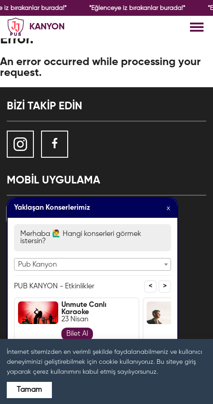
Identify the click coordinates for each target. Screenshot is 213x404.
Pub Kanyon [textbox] (37, 264)
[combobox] (92, 264)
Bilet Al (77, 334)
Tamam (29, 390)
